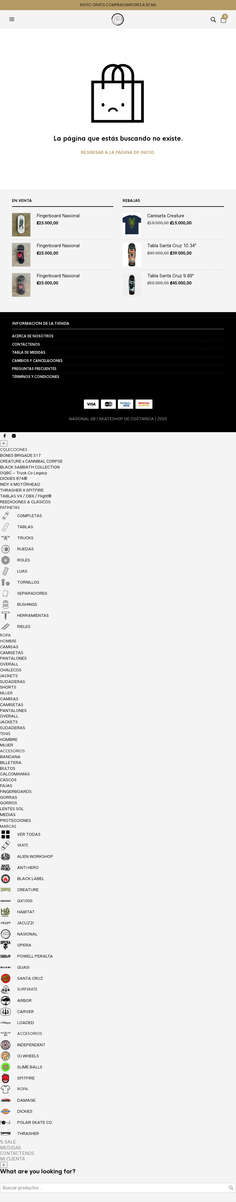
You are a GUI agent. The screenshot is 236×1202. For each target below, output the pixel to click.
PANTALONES (13, 658)
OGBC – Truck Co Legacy (23, 473)
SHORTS (8, 687)
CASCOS (8, 780)
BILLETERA (11, 762)
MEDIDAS (10, 1147)
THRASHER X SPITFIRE (22, 490)
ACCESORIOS (12, 751)
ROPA (5, 635)
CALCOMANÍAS (15, 774)
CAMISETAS (11, 652)
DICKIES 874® (13, 478)
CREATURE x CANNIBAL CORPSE (31, 461)
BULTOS (7, 768)
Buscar (231, 1187)
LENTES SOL (12, 808)
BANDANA (10, 756)
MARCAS (8, 826)
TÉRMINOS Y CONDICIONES (35, 377)
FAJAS (6, 785)
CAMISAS (9, 647)
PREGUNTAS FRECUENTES (34, 369)
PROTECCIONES (15, 820)
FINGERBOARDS (16, 791)
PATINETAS (10, 507)
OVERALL (9, 664)
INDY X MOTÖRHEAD (20, 484)
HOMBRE (8, 641)
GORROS (8, 803)
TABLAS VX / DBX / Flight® (26, 496)
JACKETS (9, 675)
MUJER (6, 693)
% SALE (8, 1142)
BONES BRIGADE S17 (20, 455)
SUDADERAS (12, 681)
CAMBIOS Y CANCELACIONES (37, 361)
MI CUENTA (12, 1158)
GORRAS (8, 797)
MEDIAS (8, 814)
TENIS (5, 733)
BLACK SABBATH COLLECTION (30, 467)
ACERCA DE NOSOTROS (32, 336)
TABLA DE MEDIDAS (28, 352)
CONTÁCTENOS (26, 344)
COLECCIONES (13, 449)
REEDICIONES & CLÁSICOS (25, 502)
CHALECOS (11, 670)
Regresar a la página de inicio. (118, 152)
